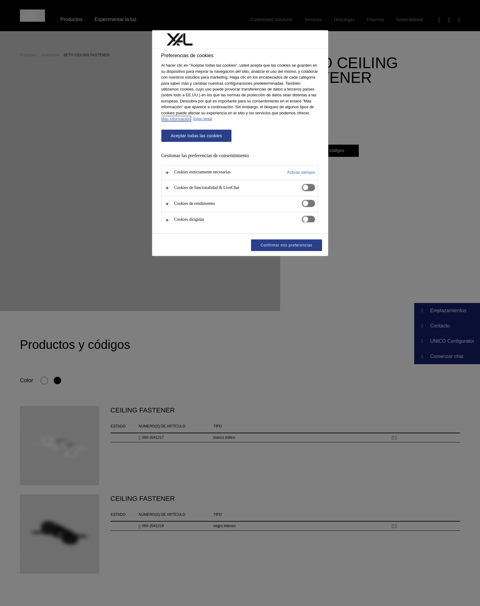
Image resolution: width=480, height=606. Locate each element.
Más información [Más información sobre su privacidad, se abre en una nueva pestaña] (175, 118)
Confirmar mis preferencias (286, 245)
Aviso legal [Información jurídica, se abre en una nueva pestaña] (202, 118)
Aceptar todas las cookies (196, 135)
